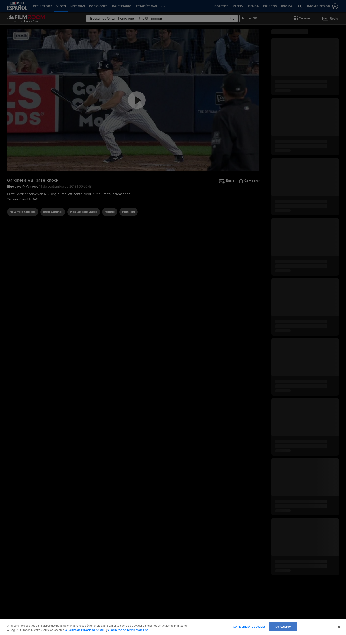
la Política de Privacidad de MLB (85, 630)
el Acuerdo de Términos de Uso (128, 630)
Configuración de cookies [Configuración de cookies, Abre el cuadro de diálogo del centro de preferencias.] (249, 626)
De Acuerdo (283, 626)
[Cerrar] (339, 626)
